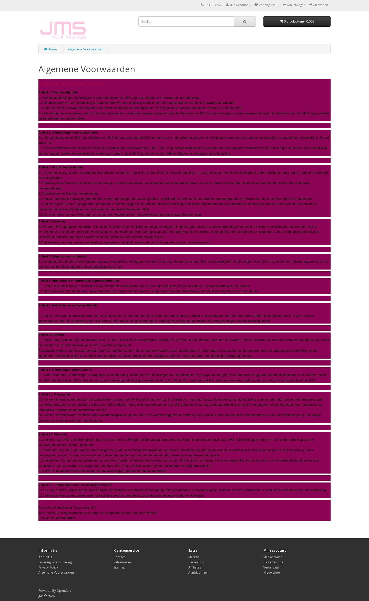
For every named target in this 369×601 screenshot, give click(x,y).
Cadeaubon (197, 562)
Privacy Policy (48, 567)
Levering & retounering (55, 562)
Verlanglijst (271, 567)
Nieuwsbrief (272, 572)
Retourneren (123, 562)
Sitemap (119, 567)
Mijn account (272, 557)
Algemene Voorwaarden (85, 49)
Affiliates (194, 567)
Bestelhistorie (273, 562)
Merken (193, 557)
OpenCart (64, 590)
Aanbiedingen (198, 572)
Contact (119, 557)
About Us (45, 557)
